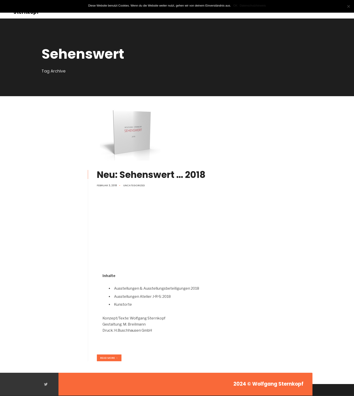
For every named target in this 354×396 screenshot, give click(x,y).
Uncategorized (134, 185)
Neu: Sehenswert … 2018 (151, 174)
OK (235, 5)
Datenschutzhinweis (253, 5)
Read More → (109, 358)
